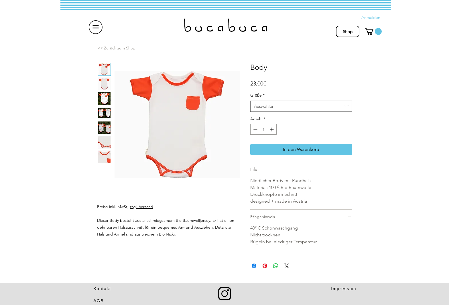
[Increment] (272, 129)
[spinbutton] (263, 129)
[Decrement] (254, 129)
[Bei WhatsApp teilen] (275, 265)
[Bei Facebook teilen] (254, 265)
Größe (257, 95)
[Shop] (347, 31)
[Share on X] (286, 265)
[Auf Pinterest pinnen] (264, 265)
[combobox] (301, 106)
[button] (96, 27)
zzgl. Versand (141, 206)
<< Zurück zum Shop (116, 48)
